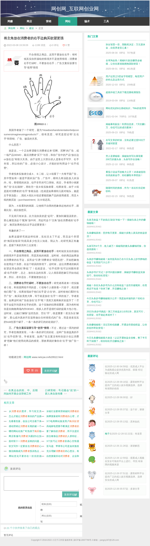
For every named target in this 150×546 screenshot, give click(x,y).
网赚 (10, 21)
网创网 (11, 28)
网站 (67, 21)
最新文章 (93, 212)
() (32, 370)
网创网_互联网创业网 (75, 8)
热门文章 (93, 36)
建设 (31, 28)
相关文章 (9, 402)
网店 (29, 21)
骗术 (87, 21)
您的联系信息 (25, 510)
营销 (48, 21)
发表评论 (50, 370)
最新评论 (93, 356)
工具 (106, 21)
